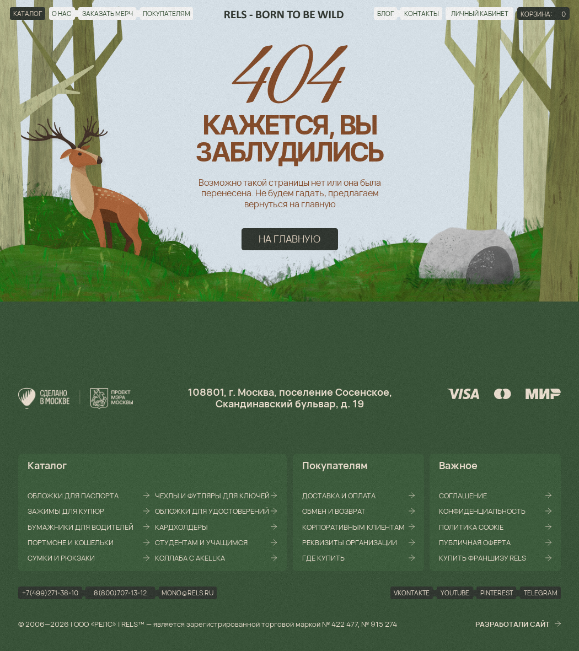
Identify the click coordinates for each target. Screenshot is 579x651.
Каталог (47, 465)
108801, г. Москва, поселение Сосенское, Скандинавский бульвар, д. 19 (289, 397)
